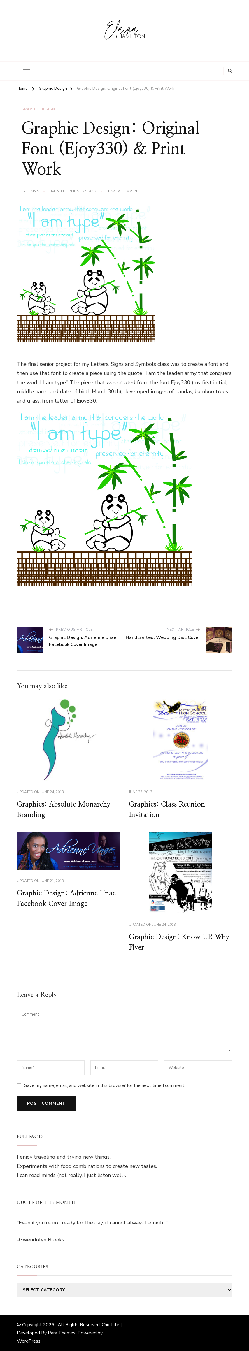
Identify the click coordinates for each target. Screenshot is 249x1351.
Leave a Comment (122, 191)
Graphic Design (38, 109)
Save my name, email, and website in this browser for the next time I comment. (104, 1085)
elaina (33, 191)
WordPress (29, 1341)
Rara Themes (62, 1333)
